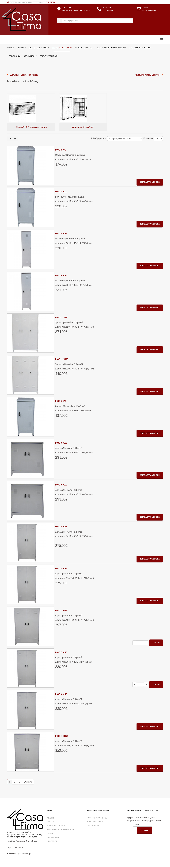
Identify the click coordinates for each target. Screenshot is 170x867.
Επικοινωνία (15, 56)
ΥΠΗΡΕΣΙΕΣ (52, 841)
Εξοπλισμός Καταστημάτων (110, 48)
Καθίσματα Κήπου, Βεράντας (147, 75)
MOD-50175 (61, 233)
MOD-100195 (61, 736)
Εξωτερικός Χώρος (61, 48)
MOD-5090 (60, 149)
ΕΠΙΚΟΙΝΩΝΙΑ (53, 837)
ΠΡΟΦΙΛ (50, 822)
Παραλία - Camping (83, 48)
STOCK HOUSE (30, 56)
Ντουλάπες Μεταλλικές (83, 127)
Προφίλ (20, 48)
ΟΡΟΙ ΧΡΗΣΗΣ (93, 825)
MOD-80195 (61, 694)
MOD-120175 (61, 317)
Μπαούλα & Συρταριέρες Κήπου (31, 127)
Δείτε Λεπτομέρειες (150, 182)
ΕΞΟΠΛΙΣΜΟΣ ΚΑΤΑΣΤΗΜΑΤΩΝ (60, 829)
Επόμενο (28, 782)
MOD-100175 (61, 610)
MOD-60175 (61, 275)
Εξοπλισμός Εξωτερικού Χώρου (24, 75)
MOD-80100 (61, 443)
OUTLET (50, 833)
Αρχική (10, 48)
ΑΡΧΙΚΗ (50, 818)
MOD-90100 (61, 484)
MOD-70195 (61, 652)
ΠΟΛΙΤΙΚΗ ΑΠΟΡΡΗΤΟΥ (97, 818)
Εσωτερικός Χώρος (38, 48)
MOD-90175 (61, 568)
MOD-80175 (61, 526)
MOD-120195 (61, 359)
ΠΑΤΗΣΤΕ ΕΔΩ (51, 2)
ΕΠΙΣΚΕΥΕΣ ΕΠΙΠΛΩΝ (49, 56)
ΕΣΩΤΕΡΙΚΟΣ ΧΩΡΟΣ (56, 825)
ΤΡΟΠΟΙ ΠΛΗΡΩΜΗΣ (96, 822)
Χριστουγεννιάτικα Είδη (140, 48)
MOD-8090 (60, 401)
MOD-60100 (61, 191)
